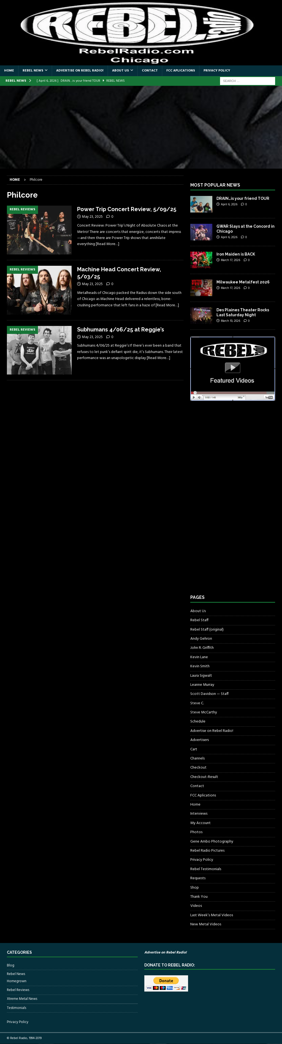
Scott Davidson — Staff (209, 694)
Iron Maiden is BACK (235, 254)
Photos (196, 832)
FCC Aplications (180, 70)
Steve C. (197, 703)
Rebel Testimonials (205, 869)
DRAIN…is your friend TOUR (242, 198)
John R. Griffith (202, 648)
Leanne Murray (202, 685)
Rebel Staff (199, 620)
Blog (10, 965)
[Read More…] (107, 244)
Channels (197, 758)
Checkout (198, 767)
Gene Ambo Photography (211, 841)
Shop (194, 887)
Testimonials (16, 1008)
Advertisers (199, 740)
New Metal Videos (205, 924)
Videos (196, 906)
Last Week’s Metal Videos (211, 915)
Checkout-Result (204, 777)
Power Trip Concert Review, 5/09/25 (126, 209)
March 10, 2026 (230, 320)
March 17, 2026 (230, 260)
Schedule (197, 721)
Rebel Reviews (18, 990)
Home (9, 70)
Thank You (199, 897)
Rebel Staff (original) (207, 629)
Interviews (198, 814)
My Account (200, 823)
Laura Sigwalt (201, 676)
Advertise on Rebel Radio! (80, 70)
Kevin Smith (200, 666)
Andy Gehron (201, 639)
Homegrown (16, 981)
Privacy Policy (217, 70)
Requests (197, 878)
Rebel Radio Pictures (207, 851)
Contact (150, 70)
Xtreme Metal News (22, 999)
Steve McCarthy (203, 712)
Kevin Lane (199, 657)
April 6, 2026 (229, 204)
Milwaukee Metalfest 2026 (243, 282)
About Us (120, 70)
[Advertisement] (141, 127)
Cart (193, 749)
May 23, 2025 (92, 217)
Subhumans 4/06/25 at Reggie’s (120, 329)
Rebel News (33, 70)
